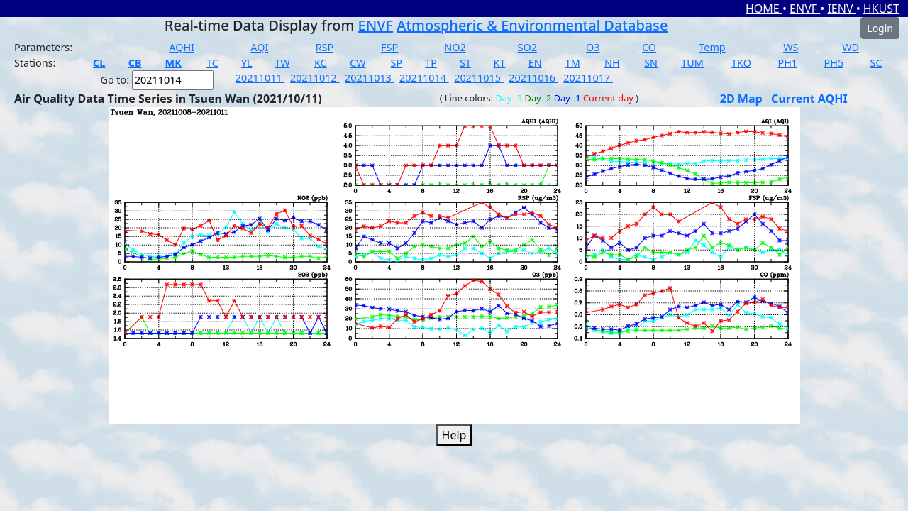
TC (212, 63)
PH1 (788, 63)
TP (431, 63)
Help (454, 435)
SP (397, 63)
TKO (741, 63)
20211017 (588, 77)
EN (535, 63)
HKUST (881, 8)
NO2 (454, 47)
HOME (764, 8)
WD (850, 47)
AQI (259, 47)
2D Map (741, 98)
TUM (692, 63)
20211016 (533, 77)
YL (247, 63)
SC (876, 63)
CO (649, 47)
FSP (389, 47)
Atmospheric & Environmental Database (532, 25)
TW (282, 63)
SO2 (527, 47)
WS (790, 47)
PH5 (834, 63)
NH (612, 63)
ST (465, 63)
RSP (325, 47)
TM (572, 63)
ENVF (805, 8)
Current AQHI (809, 98)
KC (320, 63)
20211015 (479, 77)
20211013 (369, 77)
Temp (712, 47)
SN (651, 63)
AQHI (181, 47)
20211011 (260, 77)
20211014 (424, 77)
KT (500, 63)
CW (357, 63)
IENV (841, 8)
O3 (592, 47)
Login (880, 28)
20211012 (315, 77)
